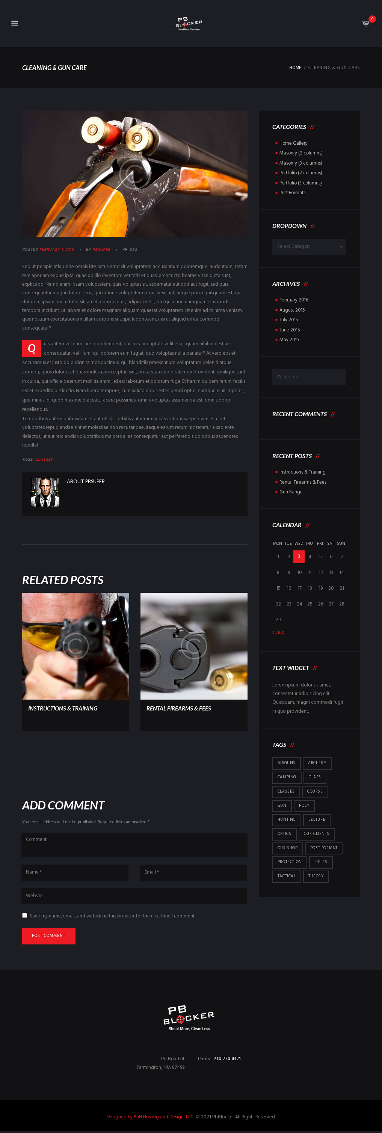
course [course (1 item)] (315, 791)
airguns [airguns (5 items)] (287, 762)
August (292, 309)
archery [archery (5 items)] (318, 762)
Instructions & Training (65, 707)
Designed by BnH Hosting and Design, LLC (150, 1119)
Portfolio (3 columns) (301, 182)
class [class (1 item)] (315, 776)
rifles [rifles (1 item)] (322, 863)
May (289, 339)
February (294, 300)
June (289, 329)
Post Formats (293, 192)
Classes (44, 459)
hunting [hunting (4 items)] (287, 820)
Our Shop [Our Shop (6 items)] (288, 848)
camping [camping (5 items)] (287, 776)
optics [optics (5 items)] (284, 834)
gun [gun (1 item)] (282, 805)
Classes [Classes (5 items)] (286, 791)
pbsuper (103, 249)
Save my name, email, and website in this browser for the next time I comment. (112, 917)
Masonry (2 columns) (301, 153)
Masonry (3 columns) (301, 163)
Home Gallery (293, 143)
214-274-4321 (228, 1061)
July (289, 319)
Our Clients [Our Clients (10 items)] (317, 834)
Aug (280, 631)
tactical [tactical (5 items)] (287, 877)
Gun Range (291, 491)
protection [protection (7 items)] (290, 863)
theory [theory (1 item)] (316, 877)
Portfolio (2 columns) (301, 173)
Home (295, 68)
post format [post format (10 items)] (325, 848)
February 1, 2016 (57, 249)
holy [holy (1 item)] (304, 805)
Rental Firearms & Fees (180, 707)
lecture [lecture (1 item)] (317, 820)
